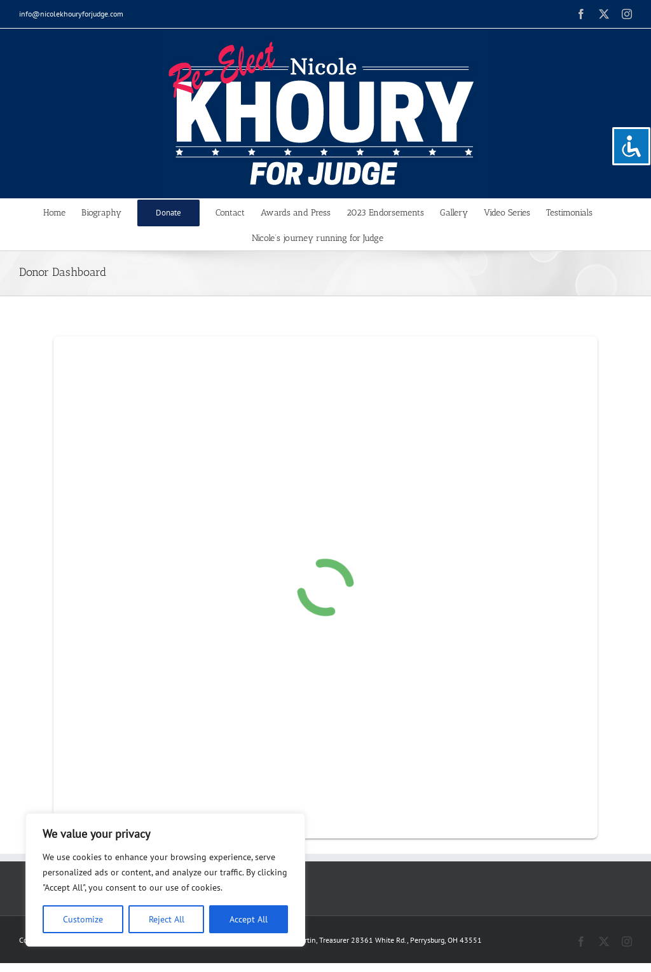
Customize (83, 919)
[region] (165, 880)
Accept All (249, 919)
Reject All (166, 919)
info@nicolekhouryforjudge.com (71, 13)
